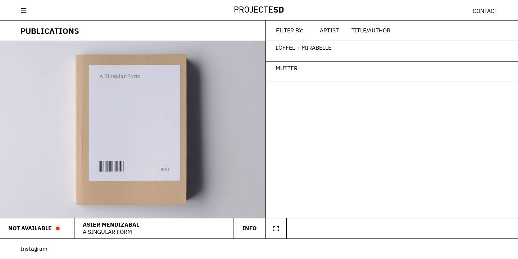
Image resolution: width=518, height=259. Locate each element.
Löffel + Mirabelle (303, 47)
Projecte (259, 10)
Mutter (286, 68)
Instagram (34, 248)
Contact (485, 10)
